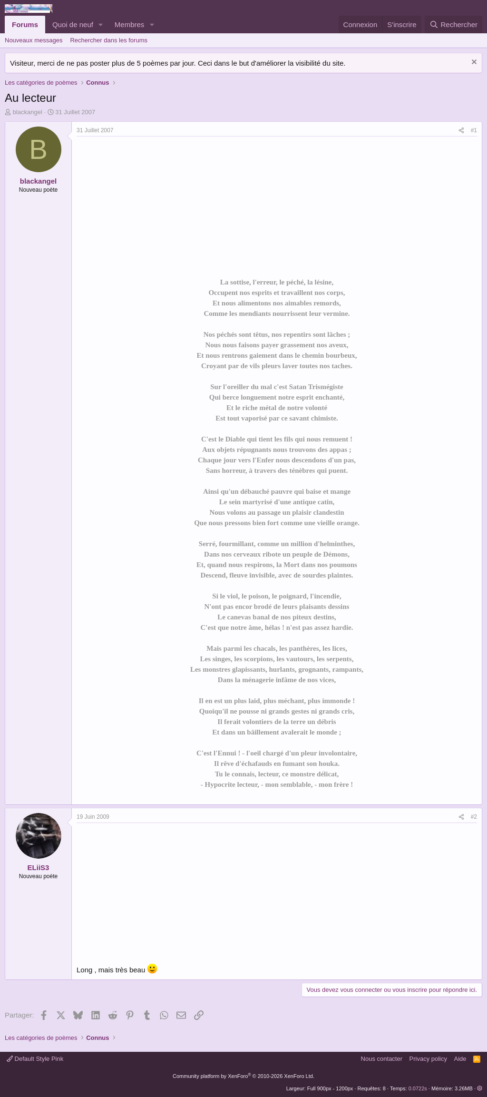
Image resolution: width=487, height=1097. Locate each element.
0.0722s (418, 1088)
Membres (130, 24)
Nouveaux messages (33, 40)
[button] (100, 24)
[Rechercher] (453, 24)
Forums (25, 24)
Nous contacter (381, 1058)
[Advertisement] (156, 207)
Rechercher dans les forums (108, 40)
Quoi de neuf (72, 24)
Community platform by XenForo (243, 1076)
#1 (474, 130)
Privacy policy (428, 1058)
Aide (460, 1058)
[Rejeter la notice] (473, 63)
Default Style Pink (35, 1058)
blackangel (27, 112)
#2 (474, 816)
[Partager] (461, 130)
